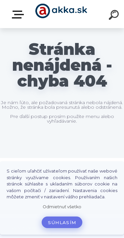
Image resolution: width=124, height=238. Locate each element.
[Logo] (61, 14)
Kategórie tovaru (19, 15)
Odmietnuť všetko (62, 206)
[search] (115, 15)
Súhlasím (62, 222)
